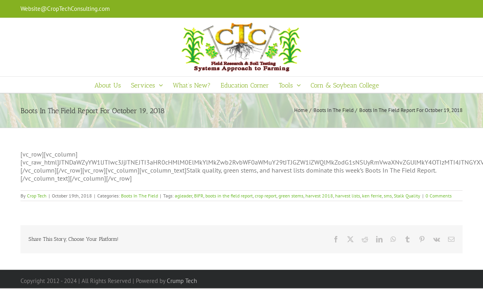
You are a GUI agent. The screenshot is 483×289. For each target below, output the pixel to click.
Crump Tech (182, 281)
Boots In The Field (139, 196)
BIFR (198, 196)
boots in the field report (229, 196)
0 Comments (439, 196)
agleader (183, 196)
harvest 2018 (319, 196)
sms (388, 196)
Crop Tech (37, 196)
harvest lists (347, 196)
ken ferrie (372, 196)
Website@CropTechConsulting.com (65, 8)
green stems (290, 196)
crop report (265, 196)
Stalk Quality (407, 196)
